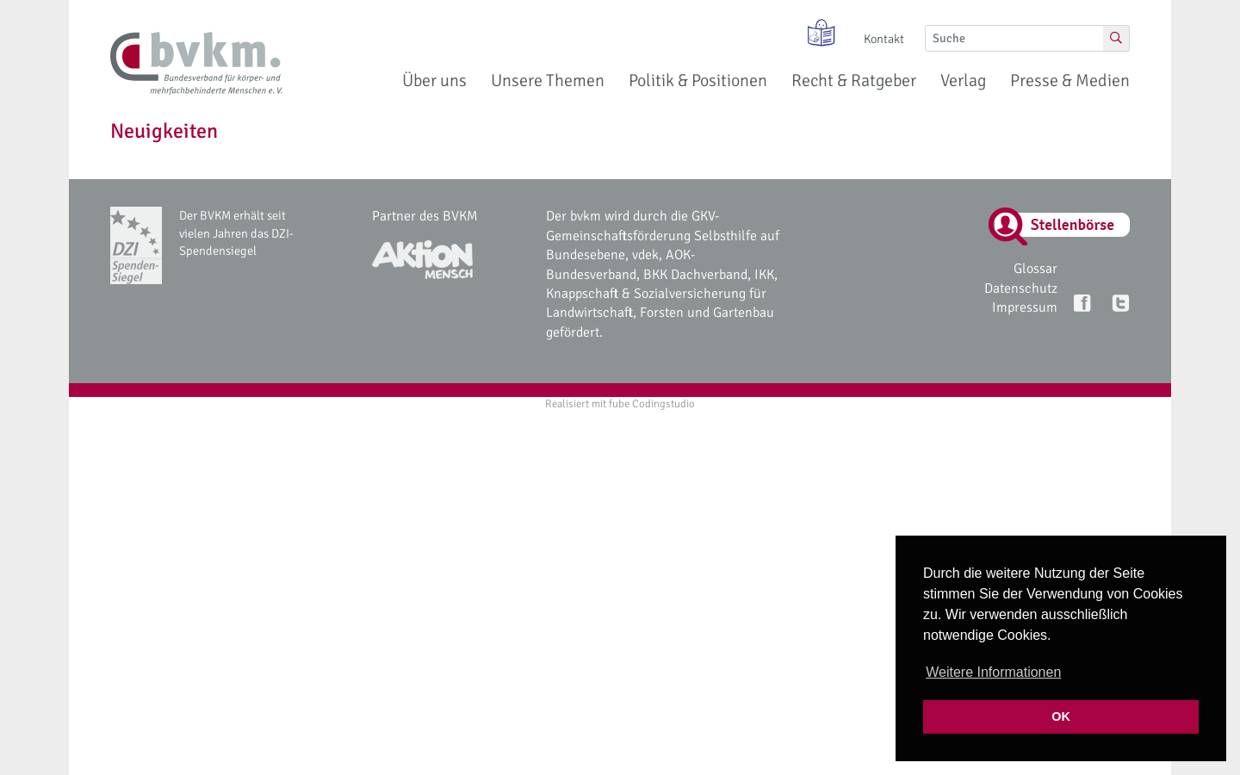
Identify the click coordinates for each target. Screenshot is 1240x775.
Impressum (1024, 307)
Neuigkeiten (164, 131)
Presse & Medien (1070, 80)
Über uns (434, 80)
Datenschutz (1020, 288)
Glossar (1035, 268)
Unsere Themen (547, 80)
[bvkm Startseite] (196, 64)
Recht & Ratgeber (853, 80)
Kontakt (884, 38)
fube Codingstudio (652, 404)
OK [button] (1060, 716)
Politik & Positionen (698, 80)
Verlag (963, 80)
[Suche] (1014, 38)
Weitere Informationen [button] (993, 672)
